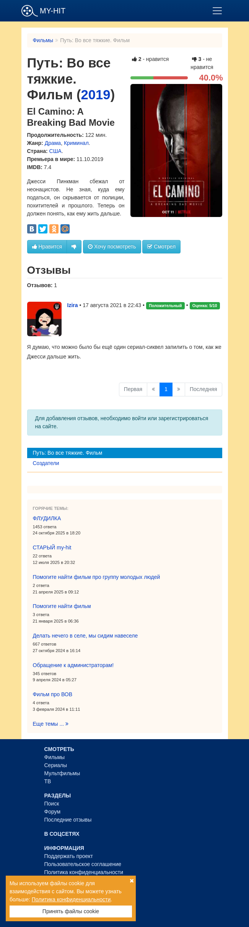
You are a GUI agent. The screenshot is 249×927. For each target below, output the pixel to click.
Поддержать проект (68, 856)
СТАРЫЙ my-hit (52, 547)
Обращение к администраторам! (73, 665)
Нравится (47, 246)
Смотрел (161, 246)
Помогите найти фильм (62, 606)
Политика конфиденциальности (84, 872)
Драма (53, 143)
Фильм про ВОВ (53, 694)
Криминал (76, 143)
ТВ (47, 781)
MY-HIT (43, 10)
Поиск (51, 803)
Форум (52, 812)
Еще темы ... (51, 724)
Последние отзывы (68, 820)
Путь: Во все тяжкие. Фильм (68, 453)
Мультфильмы (62, 773)
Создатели (46, 463)
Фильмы (43, 40)
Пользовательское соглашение (83, 864)
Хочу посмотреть (112, 246)
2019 (96, 94)
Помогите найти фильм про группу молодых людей (96, 577)
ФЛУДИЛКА (47, 518)
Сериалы (55, 765)
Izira (72, 305)
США (55, 151)
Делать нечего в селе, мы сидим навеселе (85, 636)
